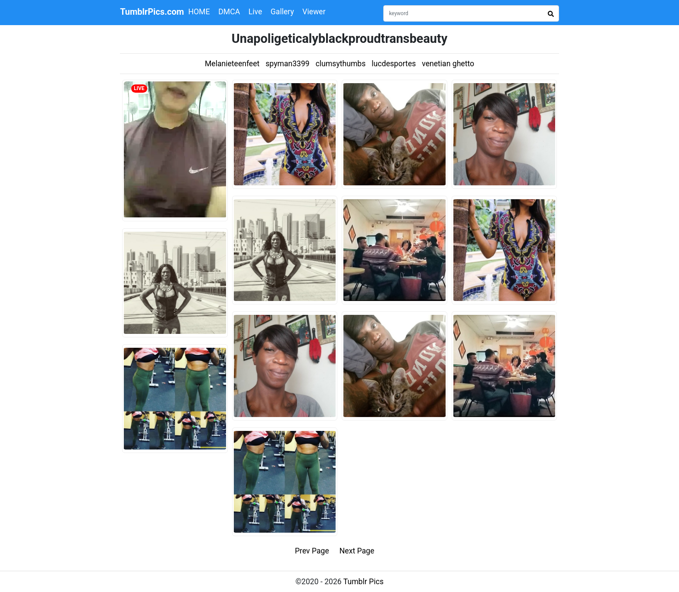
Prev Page (312, 551)
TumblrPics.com (152, 11)
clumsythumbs (341, 63)
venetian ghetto (448, 63)
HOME (199, 11)
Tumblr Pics (363, 581)
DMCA (229, 11)
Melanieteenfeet (232, 63)
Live (255, 11)
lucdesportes (394, 63)
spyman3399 (287, 63)
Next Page (357, 551)
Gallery (282, 11)
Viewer (313, 11)
